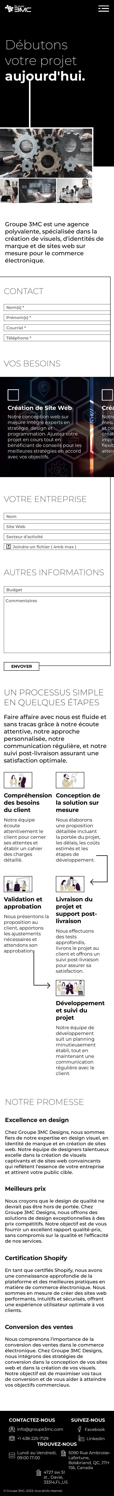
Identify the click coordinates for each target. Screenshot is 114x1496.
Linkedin (96, 1438)
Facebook (95, 1429)
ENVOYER (21, 666)
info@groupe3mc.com (40, 1429)
